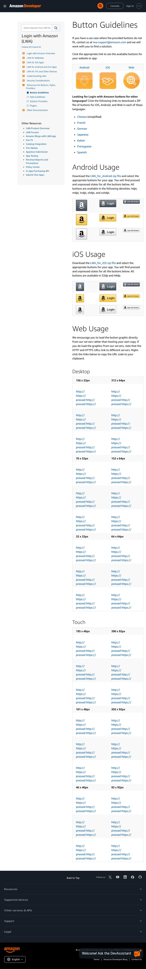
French (81, 122)
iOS (108, 67)
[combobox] (36, 28)
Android (84, 67)
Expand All (36, 47)
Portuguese (84, 146)
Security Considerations (38, 80)
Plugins (33, 105)
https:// (81, 395)
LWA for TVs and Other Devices (41, 71)
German (82, 128)
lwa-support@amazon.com (109, 42)
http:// (80, 391)
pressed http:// (85, 400)
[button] (56, 27)
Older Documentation (37, 110)
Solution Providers (39, 101)
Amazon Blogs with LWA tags (41, 136)
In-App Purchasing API (37, 171)
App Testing (32, 155)
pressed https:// (86, 404)
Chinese (82, 116)
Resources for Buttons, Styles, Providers (41, 87)
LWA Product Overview (37, 128)
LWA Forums (32, 132)
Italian (81, 140)
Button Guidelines (39, 92)
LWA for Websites (35, 57)
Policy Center (33, 167)
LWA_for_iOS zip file (103, 263)
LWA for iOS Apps (35, 62)
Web (131, 67)
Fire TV (29, 140)
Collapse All (26, 47)
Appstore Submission (37, 151)
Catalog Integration (36, 144)
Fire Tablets (32, 148)
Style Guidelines (37, 96)
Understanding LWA (36, 76)
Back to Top (73, 877)
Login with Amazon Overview (40, 53)
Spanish (82, 152)
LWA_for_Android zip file (105, 176)
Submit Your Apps (35, 174)
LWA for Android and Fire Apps (41, 67)
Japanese (82, 134)
